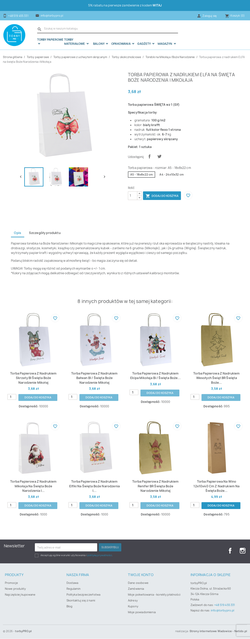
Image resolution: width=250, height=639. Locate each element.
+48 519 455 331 (224, 605)
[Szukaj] (107, 28)
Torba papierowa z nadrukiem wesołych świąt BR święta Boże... (216, 378)
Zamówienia (136, 589)
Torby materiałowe (75, 41)
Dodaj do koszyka (162, 196)
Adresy (133, 600)
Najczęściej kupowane (20, 595)
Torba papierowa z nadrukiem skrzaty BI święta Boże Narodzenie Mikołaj (33, 378)
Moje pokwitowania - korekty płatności (154, 595)
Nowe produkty (15, 589)
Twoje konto (141, 575)
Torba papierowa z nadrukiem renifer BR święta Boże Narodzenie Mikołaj (155, 486)
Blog (70, 606)
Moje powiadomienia (142, 612)
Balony (99, 44)
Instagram (242, 551)
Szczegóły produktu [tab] (45, 233)
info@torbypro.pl (52, 15)
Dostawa (72, 583)
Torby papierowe (50, 40)
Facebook (230, 551)
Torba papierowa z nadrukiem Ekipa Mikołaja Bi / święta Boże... (155, 375)
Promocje (11, 583)
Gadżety (144, 44)
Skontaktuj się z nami (81, 600)
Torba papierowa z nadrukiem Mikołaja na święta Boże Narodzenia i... (33, 486)
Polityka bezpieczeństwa (84, 595)
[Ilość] (132, 195)
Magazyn (165, 44)
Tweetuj (159, 156)
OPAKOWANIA (121, 44)
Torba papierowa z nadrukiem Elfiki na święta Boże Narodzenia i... (94, 486)
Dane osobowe (138, 583)
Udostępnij (149, 156)
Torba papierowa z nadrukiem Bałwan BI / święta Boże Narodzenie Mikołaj (94, 378)
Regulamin (74, 589)
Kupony (133, 606)
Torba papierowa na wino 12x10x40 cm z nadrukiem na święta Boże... (216, 486)
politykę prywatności (99, 555)
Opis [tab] (17, 233)
